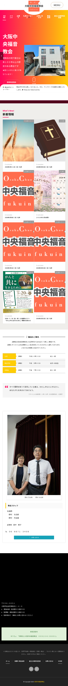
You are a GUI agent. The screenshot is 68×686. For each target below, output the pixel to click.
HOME (4, 17)
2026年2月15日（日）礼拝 (44, 318)
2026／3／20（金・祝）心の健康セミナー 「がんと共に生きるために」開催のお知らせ (18, 319)
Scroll (34, 80)
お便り (18, 17)
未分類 (62, 121)
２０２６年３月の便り (42, 217)
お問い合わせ (40, 17)
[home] (31, 669)
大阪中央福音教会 (39, 682)
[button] (1, 56)
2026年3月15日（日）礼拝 (44, 167)
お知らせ (31, 272)
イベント (11, 17)
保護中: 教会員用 (19, 661)
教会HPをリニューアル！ (8, 88)
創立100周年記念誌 (59, 17)
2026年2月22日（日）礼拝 (44, 268)
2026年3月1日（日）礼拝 (12, 268)
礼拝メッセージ (28, 17)
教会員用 (48, 17)
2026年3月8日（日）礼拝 (12, 217)
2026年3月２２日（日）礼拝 (13, 167)
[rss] (36, 669)
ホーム (8, 661)
